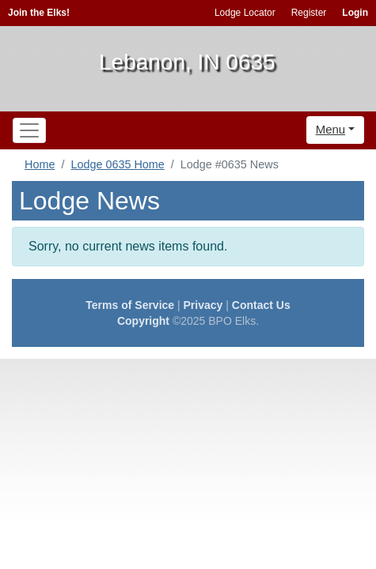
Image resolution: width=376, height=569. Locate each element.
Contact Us (261, 305)
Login (355, 12)
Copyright (143, 321)
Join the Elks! (39, 12)
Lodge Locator (245, 12)
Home (40, 164)
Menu (331, 129)
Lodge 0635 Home (117, 164)
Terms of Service (129, 305)
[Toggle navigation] (29, 130)
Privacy (203, 305)
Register (309, 12)
